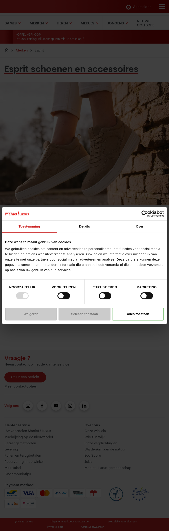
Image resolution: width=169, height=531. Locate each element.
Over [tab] (139, 226)
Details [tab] (84, 226)
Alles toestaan (138, 314)
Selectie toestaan (84, 314)
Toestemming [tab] (29, 226)
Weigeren (31, 314)
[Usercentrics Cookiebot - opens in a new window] (144, 213)
